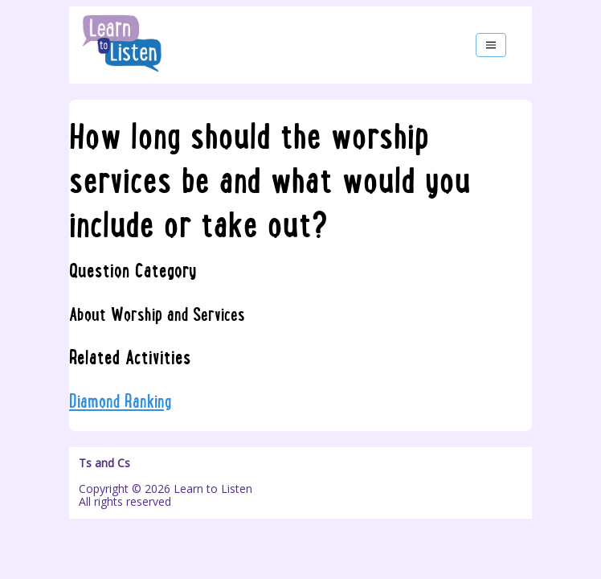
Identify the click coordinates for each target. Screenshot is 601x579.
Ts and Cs (104, 463)
